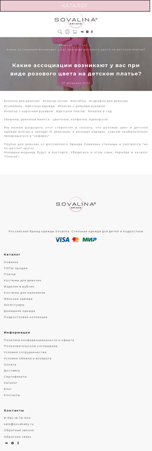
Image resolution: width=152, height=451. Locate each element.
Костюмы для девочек (23, 280)
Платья (10, 274)
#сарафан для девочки (108, 100)
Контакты (12, 395)
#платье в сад (100, 111)
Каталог (75, 6)
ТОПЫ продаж (16, 268)
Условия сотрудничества (25, 352)
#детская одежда (40, 106)
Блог (83, 45)
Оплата (10, 364)
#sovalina (78, 100)
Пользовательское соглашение (31, 346)
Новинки (11, 262)
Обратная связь (17, 436)
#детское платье (70, 111)
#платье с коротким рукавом (28, 111)
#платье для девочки (22, 100)
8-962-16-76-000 (17, 417)
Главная (65, 45)
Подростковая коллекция (26, 317)
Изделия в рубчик (19, 286)
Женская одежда (18, 298)
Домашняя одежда (19, 310)
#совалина (13, 106)
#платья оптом (55, 100)
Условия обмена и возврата (28, 358)
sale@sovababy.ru (19, 424)
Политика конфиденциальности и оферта (39, 340)
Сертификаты (15, 376)
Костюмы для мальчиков (24, 292)
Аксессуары (14, 304)
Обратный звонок (19, 430)
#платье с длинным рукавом (81, 106)
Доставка (12, 370)
